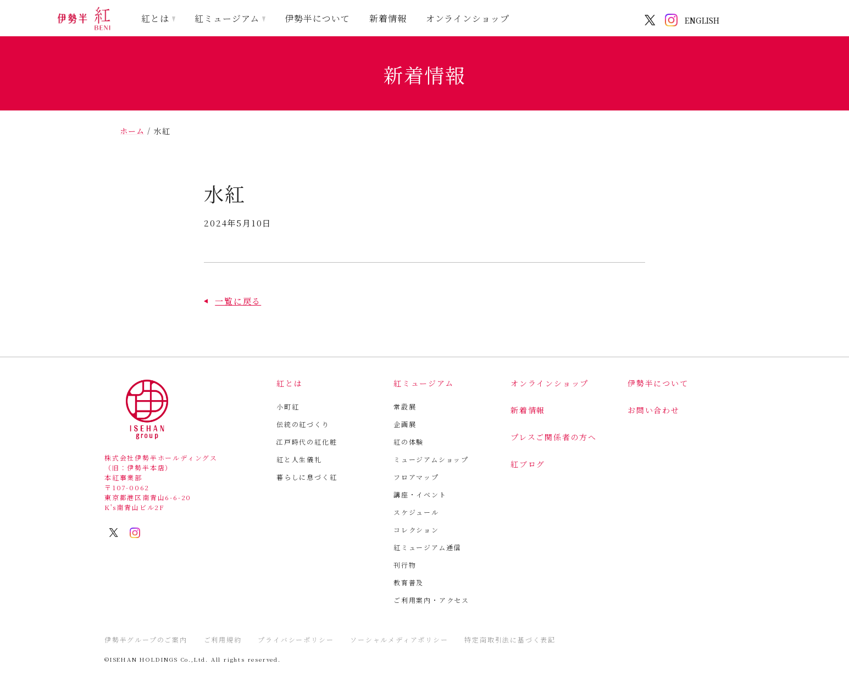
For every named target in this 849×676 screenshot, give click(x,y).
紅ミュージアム (227, 18)
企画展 (404, 424)
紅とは (155, 18)
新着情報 (388, 18)
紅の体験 (408, 441)
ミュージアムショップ (431, 459)
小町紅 (287, 406)
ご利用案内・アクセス (431, 600)
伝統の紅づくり (303, 424)
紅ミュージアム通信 (427, 547)
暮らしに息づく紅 (306, 476)
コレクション (416, 529)
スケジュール (416, 512)
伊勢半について (317, 18)
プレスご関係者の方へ (553, 436)
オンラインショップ (468, 18)
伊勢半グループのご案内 (145, 639)
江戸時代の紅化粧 (306, 441)
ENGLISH (702, 20)
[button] (232, 301)
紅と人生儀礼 (299, 459)
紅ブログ (527, 463)
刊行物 (404, 564)
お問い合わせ (654, 410)
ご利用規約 (223, 639)
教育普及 (408, 582)
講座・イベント (420, 494)
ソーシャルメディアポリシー (399, 639)
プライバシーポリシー (296, 639)
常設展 (404, 406)
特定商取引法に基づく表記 (510, 639)
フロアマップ (416, 476)
